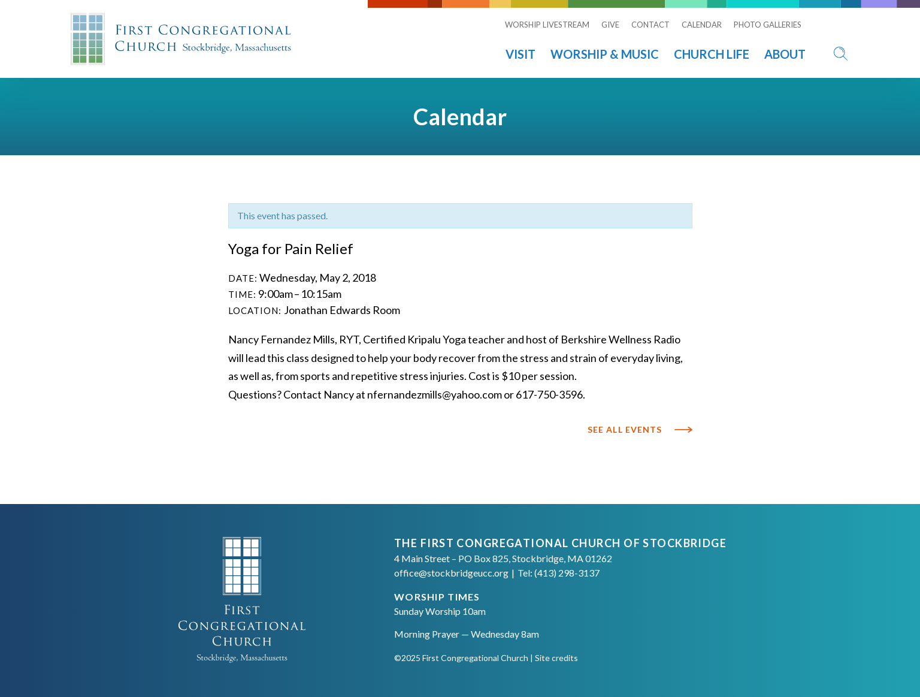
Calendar (702, 24)
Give (610, 24)
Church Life (711, 54)
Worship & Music (604, 54)
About (785, 54)
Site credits (556, 658)
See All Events (625, 430)
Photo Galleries (767, 24)
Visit (520, 54)
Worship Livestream (547, 24)
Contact (650, 24)
